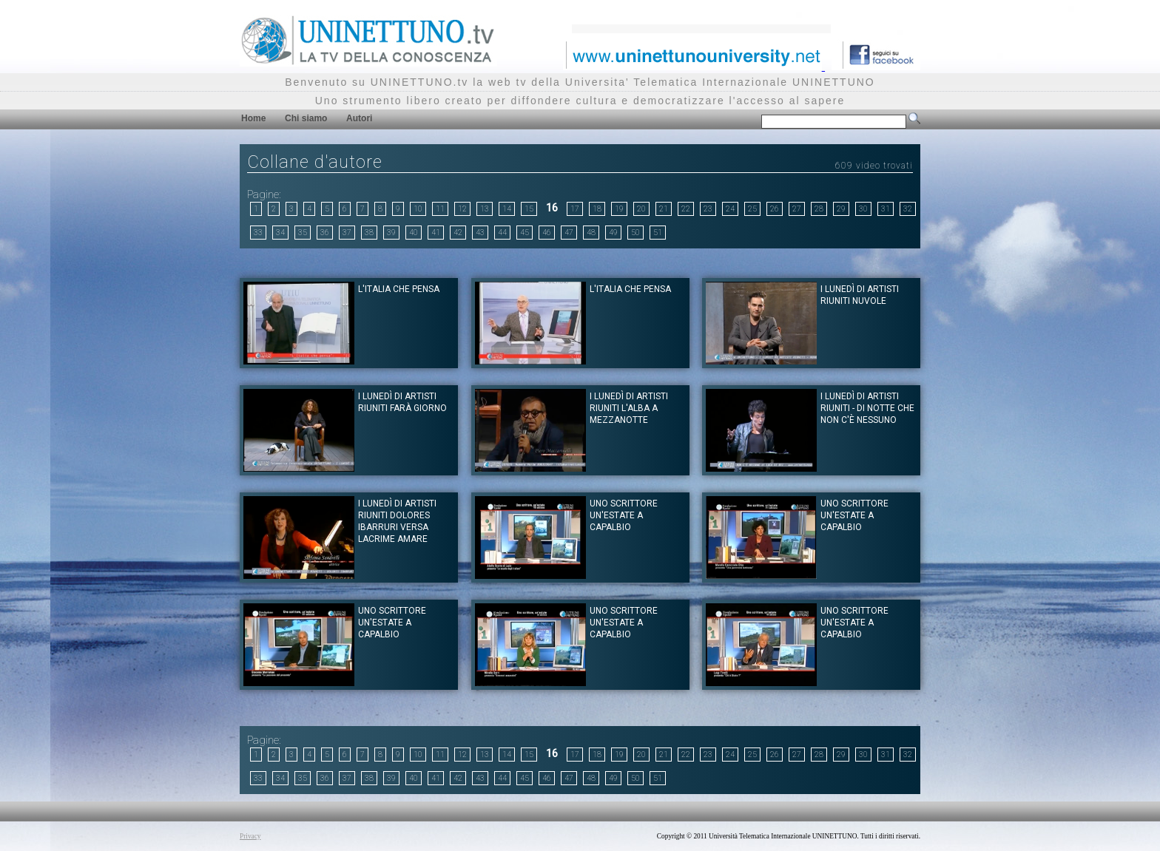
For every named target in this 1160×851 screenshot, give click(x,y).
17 (574, 209)
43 (480, 232)
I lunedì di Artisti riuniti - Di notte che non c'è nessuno (867, 408)
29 (841, 209)
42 (457, 232)
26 (774, 209)
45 (524, 232)
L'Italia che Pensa (398, 289)
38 (369, 232)
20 (641, 209)
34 (280, 232)
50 (635, 232)
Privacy (250, 836)
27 (796, 209)
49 (613, 232)
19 (619, 209)
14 (506, 209)
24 (730, 209)
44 (502, 232)
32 (907, 209)
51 (657, 232)
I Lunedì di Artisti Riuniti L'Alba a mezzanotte (629, 408)
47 (568, 232)
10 (418, 209)
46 (546, 232)
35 (302, 232)
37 (347, 232)
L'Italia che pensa (630, 289)
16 (552, 207)
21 (663, 209)
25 (752, 209)
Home (253, 118)
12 (462, 209)
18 (597, 209)
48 (591, 232)
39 (391, 232)
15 (529, 209)
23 (708, 209)
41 (435, 232)
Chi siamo (306, 118)
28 (819, 209)
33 (258, 232)
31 (885, 209)
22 (685, 209)
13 (484, 209)
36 (324, 232)
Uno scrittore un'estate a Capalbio (624, 515)
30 (863, 209)
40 (413, 232)
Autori (359, 118)
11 (440, 209)
